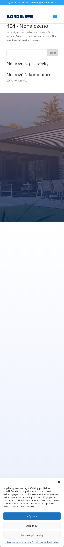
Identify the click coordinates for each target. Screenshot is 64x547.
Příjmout (32, 516)
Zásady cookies (13, 542)
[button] (59, 481)
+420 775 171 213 (19, 2)
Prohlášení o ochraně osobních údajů (40, 542)
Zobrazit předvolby (32, 535)
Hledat (52, 52)
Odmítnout (32, 525)
